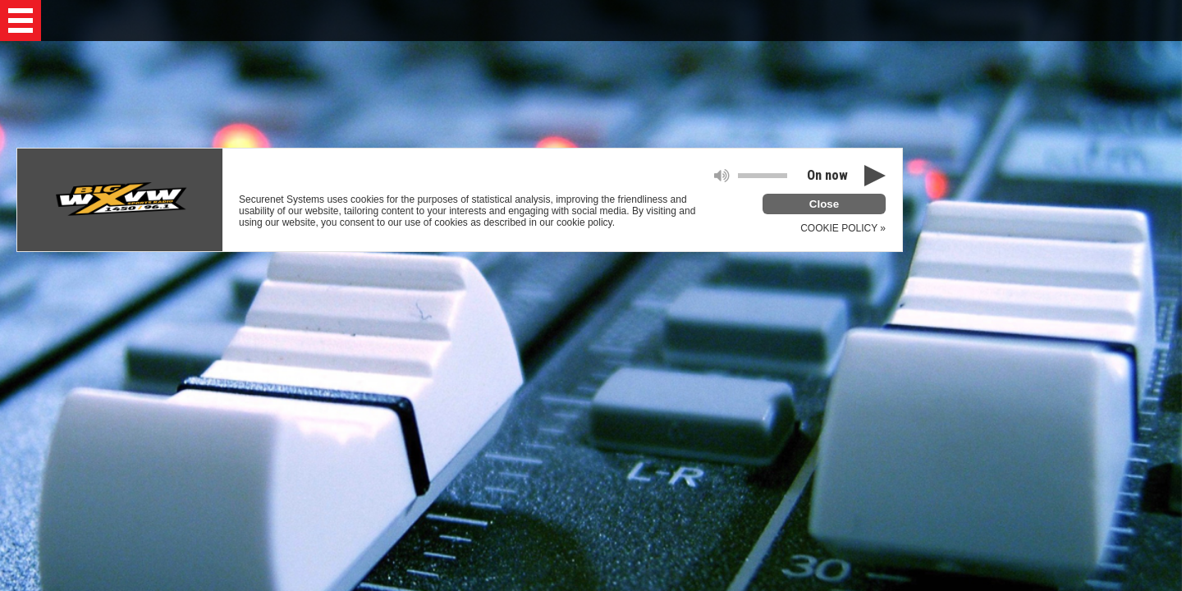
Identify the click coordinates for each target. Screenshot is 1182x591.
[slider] (762, 175)
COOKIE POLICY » (843, 228)
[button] (20, 20)
